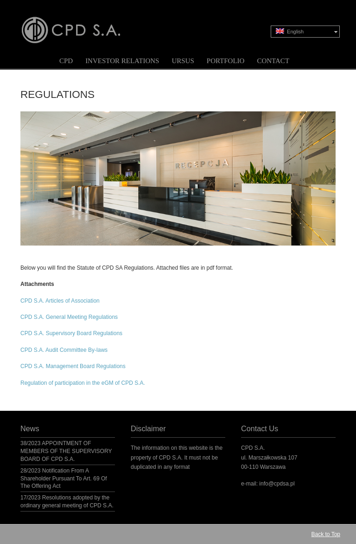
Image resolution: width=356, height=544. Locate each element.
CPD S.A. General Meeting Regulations (69, 317)
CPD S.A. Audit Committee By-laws (64, 350)
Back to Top (326, 534)
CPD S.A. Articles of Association (60, 301)
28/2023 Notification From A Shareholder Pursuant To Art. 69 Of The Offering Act (63, 478)
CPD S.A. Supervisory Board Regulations (71, 333)
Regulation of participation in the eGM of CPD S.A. (82, 383)
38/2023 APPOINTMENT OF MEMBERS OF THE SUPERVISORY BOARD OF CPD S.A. (66, 451)
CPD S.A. (82, 24)
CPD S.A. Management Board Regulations (73, 366)
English (290, 31)
